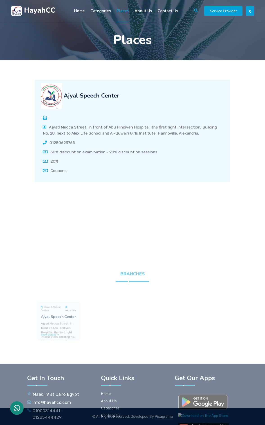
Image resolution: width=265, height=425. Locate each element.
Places (123, 11)
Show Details (52, 366)
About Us (143, 11)
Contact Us (168, 11)
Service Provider (223, 11)
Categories (100, 11)
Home (79, 11)
